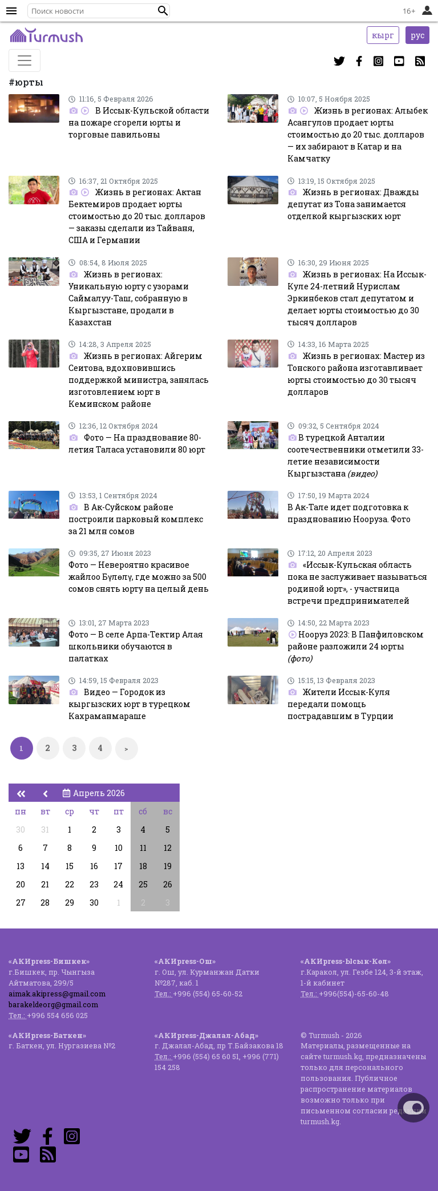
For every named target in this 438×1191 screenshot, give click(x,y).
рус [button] (417, 35)
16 (94, 866)
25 (143, 884)
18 (143, 866)
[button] (163, 11)
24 (118, 884)
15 (70, 866)
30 (20, 829)
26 (167, 884)
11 (143, 847)
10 (119, 847)
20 (20, 884)
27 (21, 902)
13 (21, 866)
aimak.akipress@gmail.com (57, 993)
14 (45, 866)
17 (118, 866)
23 (94, 884)
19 (168, 866)
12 (168, 847)
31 (45, 829)
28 (45, 902)
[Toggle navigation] (24, 60)
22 (69, 884)
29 (69, 902)
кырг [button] (383, 35)
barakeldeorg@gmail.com (53, 1004)
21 (45, 884)
